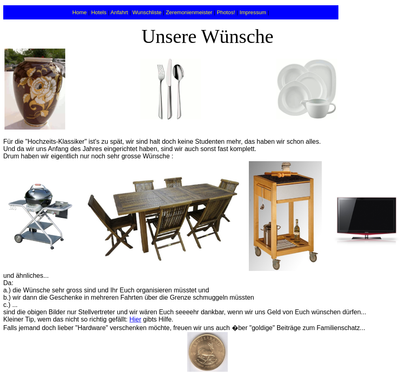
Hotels (99, 12)
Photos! (226, 12)
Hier (135, 319)
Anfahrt (119, 12)
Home (79, 12)
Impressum (253, 12)
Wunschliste (147, 12)
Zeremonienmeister (189, 12)
